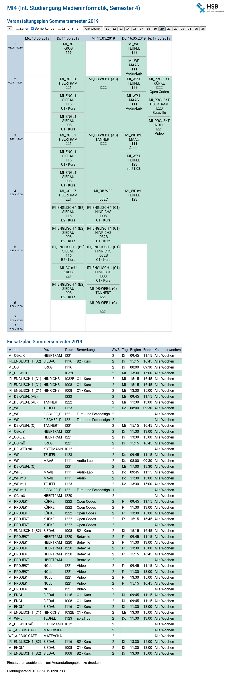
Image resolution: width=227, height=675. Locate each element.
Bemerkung (86, 350)
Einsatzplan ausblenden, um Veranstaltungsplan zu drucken (54, 663)
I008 (68, 125)
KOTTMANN (53, 449)
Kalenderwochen (168, 350)
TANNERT (103, 139)
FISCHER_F (52, 414)
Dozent (49, 350)
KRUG (68, 48)
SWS (115, 350)
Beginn (135, 350)
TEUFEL (134, 48)
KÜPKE (159, 83)
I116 (68, 52)
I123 (133, 52)
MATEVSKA (52, 630)
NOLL (159, 125)
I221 (68, 87)
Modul (13, 350)
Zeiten (24, 28)
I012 (68, 449)
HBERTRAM (68, 83)
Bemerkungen (45, 28)
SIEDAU (68, 100)
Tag (125, 350)
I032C (103, 199)
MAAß (134, 65)
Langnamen (71, 28)
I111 (133, 69)
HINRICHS (103, 212)
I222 (103, 87)
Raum (69, 350)
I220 (159, 108)
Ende (147, 350)
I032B (103, 237)
